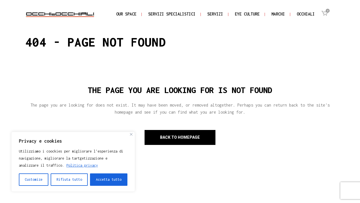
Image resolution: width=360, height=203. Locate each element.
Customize (33, 179)
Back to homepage (180, 137)
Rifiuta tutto (69, 179)
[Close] (131, 134)
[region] (73, 162)
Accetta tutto (109, 179)
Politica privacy (82, 165)
